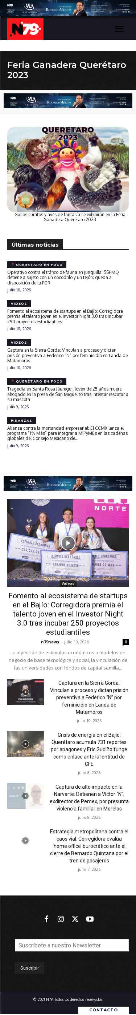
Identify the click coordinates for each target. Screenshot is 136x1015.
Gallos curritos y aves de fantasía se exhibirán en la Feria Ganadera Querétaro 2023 (70, 217)
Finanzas (21, 420)
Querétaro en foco (37, 265)
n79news (50, 641)
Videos (19, 304)
